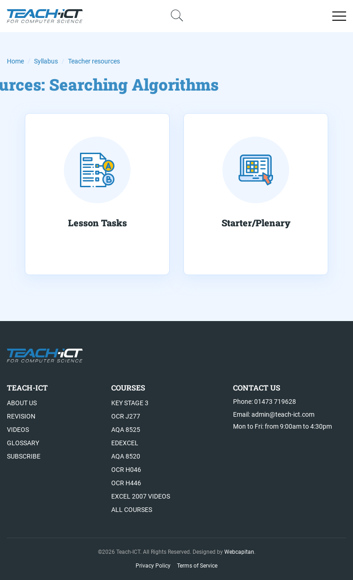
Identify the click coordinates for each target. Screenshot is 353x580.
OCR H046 (126, 469)
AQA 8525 (125, 429)
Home (15, 61)
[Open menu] (339, 16)
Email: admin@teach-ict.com (273, 414)
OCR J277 (125, 416)
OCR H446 (126, 483)
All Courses (131, 509)
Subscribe (23, 456)
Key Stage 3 (129, 403)
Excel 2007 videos (140, 496)
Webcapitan (239, 552)
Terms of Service (197, 566)
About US (22, 403)
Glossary (23, 443)
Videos (18, 429)
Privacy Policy (153, 566)
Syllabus (46, 61)
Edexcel (124, 443)
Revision (21, 416)
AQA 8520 (125, 456)
